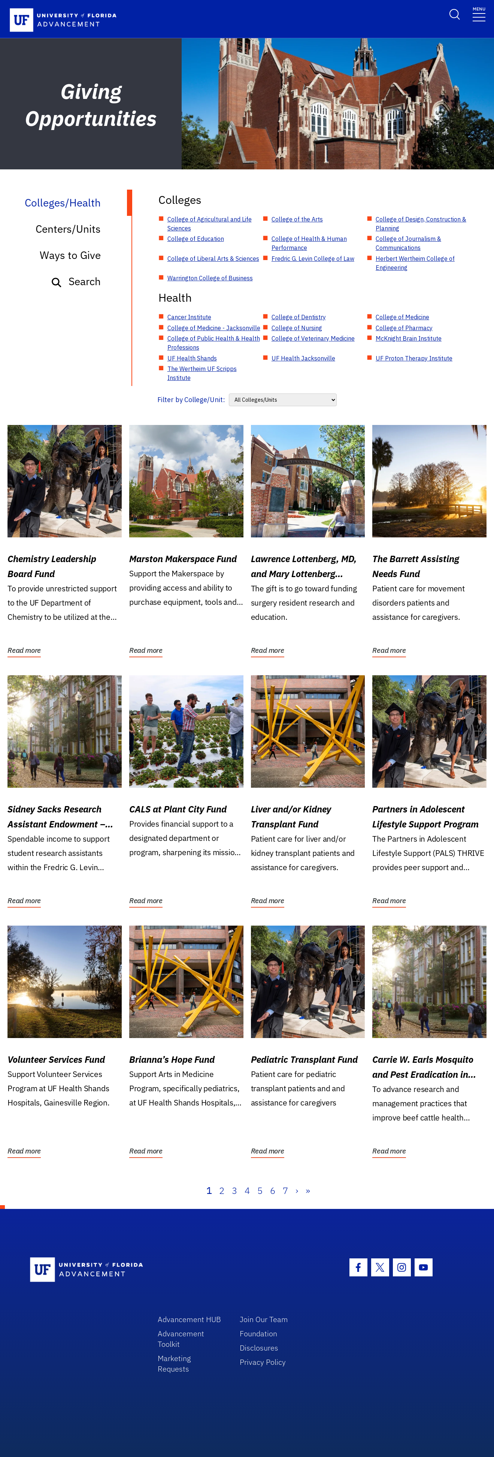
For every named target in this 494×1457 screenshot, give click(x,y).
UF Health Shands (192, 358)
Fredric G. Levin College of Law (313, 258)
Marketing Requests (174, 1363)
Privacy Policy (263, 1362)
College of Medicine (402, 317)
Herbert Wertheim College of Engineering (415, 263)
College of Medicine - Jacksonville (213, 328)
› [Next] (297, 1191)
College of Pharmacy (404, 328)
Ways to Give (70, 255)
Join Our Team (264, 1319)
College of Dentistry (299, 317)
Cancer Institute (189, 317)
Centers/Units (68, 229)
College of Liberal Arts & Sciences (213, 258)
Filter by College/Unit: (191, 399)
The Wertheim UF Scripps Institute (202, 373)
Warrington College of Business (210, 278)
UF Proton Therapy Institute (414, 358)
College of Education (195, 238)
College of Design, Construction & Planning (421, 223)
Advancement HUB (189, 1319)
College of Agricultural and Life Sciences (209, 223)
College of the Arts (297, 219)
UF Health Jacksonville (303, 358)
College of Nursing (297, 328)
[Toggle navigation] (479, 14)
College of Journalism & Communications (408, 243)
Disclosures (259, 1348)
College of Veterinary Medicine (313, 338)
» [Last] (308, 1191)
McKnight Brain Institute (409, 338)
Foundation (258, 1333)
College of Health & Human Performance (309, 243)
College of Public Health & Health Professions (213, 343)
